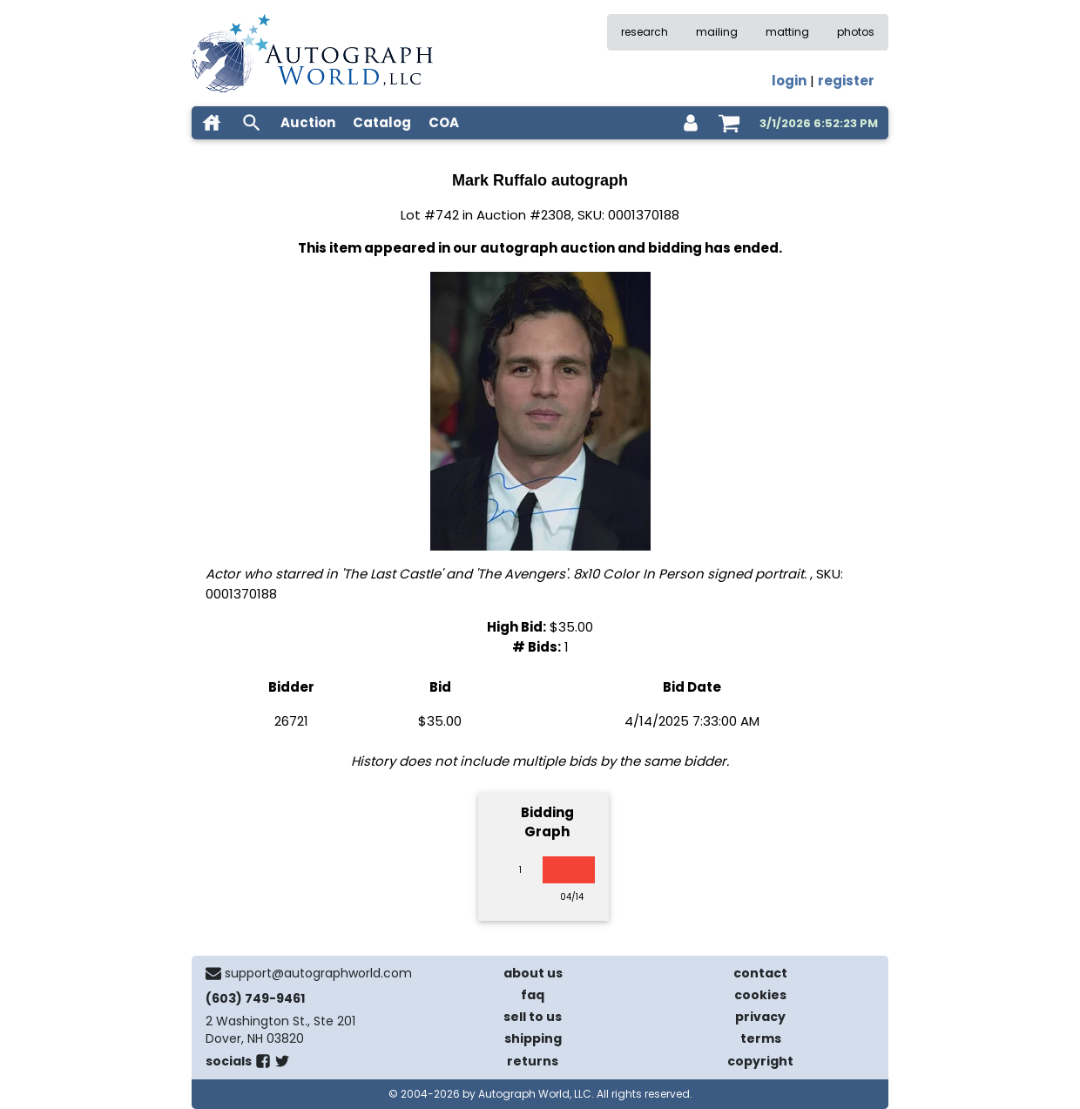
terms (760, 1038)
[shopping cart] (729, 123)
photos (855, 31)
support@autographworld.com (318, 973)
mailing (717, 31)
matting (787, 31)
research (644, 31)
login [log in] (789, 80)
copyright (760, 1061)
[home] (211, 123)
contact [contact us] (760, 973)
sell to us (532, 1016)
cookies (760, 995)
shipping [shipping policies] (533, 1038)
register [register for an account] (846, 80)
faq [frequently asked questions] (532, 995)
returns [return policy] (532, 1061)
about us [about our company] (533, 973)
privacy (760, 1016)
